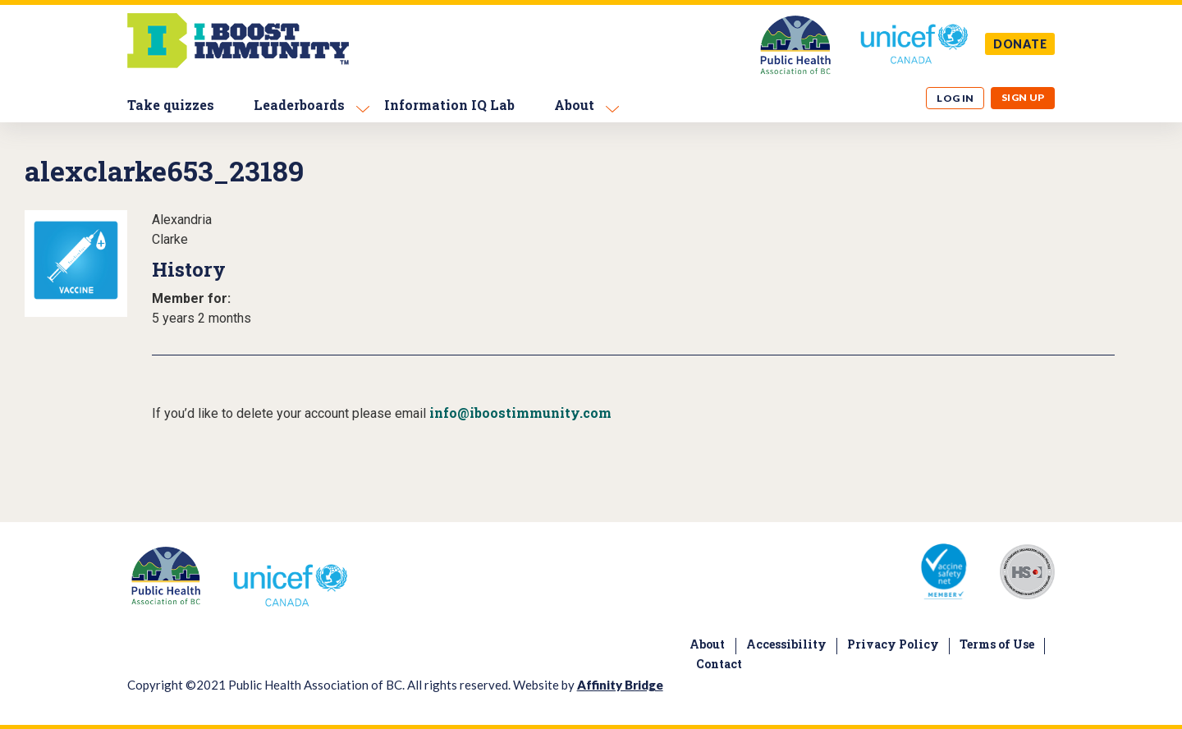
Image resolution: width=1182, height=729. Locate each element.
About (574, 104)
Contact (719, 664)
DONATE (1020, 44)
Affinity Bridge (620, 684)
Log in (955, 98)
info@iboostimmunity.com (520, 412)
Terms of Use (997, 644)
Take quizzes (170, 104)
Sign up (1023, 97)
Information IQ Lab (449, 104)
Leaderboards (299, 104)
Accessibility (786, 644)
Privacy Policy (893, 644)
